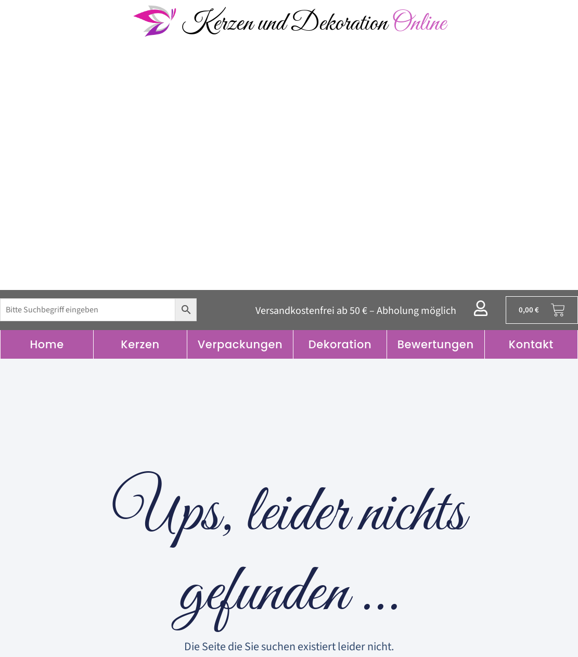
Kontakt (531, 344)
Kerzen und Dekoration (314, 23)
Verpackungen (240, 344)
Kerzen (140, 344)
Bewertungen (435, 344)
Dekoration (340, 344)
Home (46, 344)
